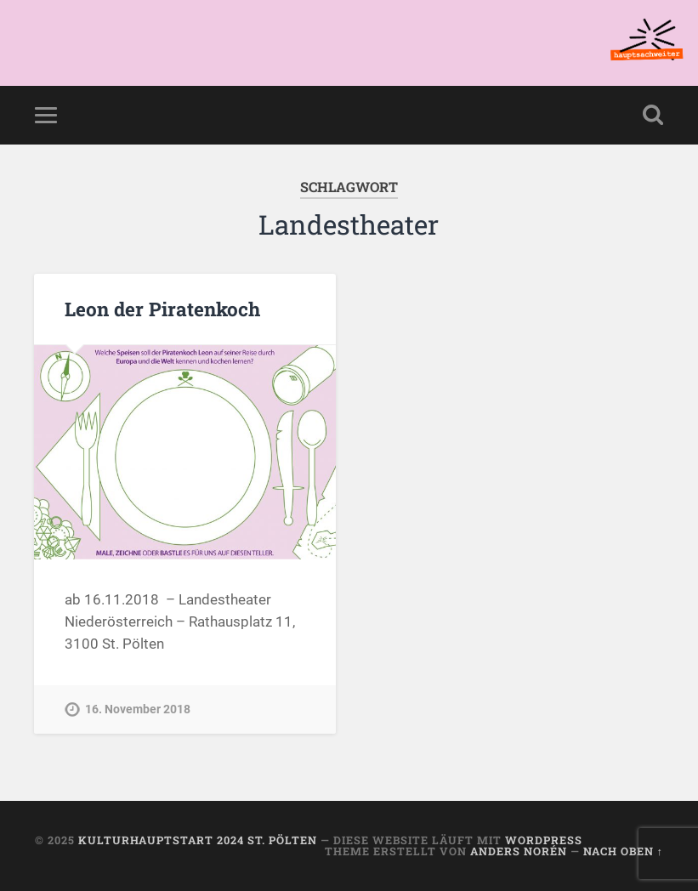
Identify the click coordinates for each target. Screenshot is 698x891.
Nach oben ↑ (623, 851)
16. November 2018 (137, 709)
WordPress (543, 840)
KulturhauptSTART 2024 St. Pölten (197, 840)
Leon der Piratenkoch (162, 308)
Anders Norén (518, 851)
